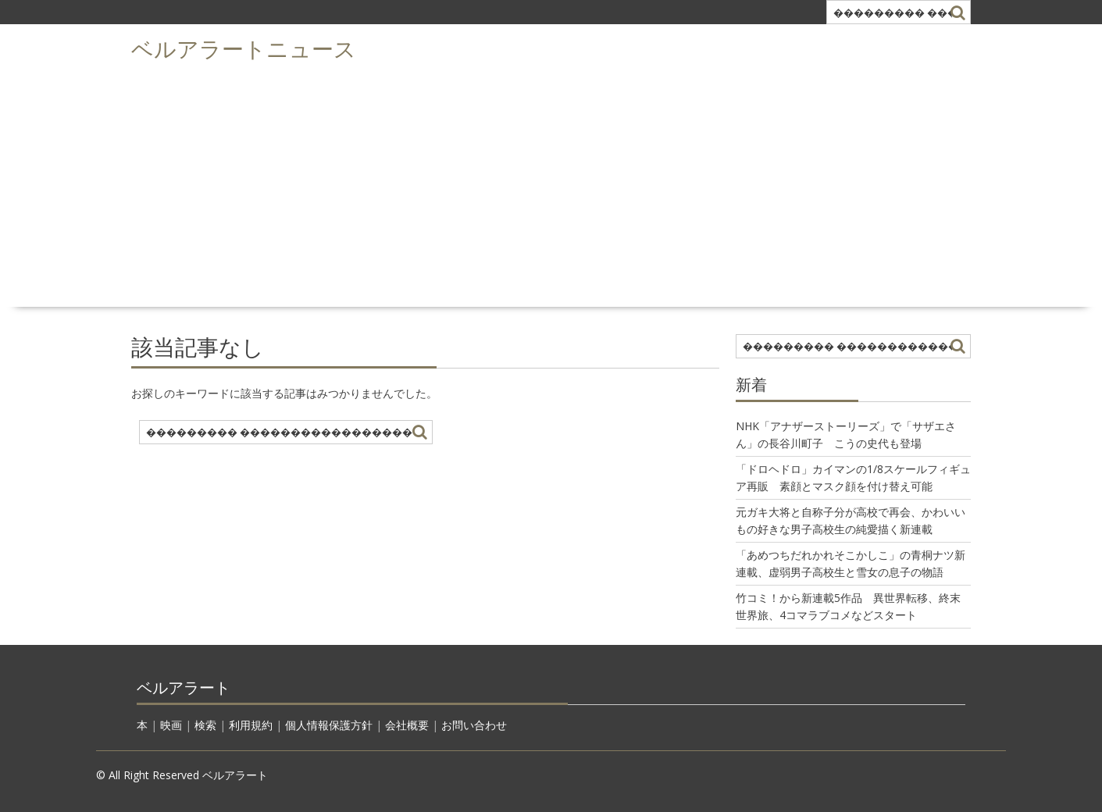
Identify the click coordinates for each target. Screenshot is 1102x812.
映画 (171, 725)
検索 (205, 725)
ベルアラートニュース (243, 47)
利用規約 (251, 725)
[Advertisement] (551, 184)
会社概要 (407, 725)
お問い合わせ (474, 725)
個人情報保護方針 (329, 725)
